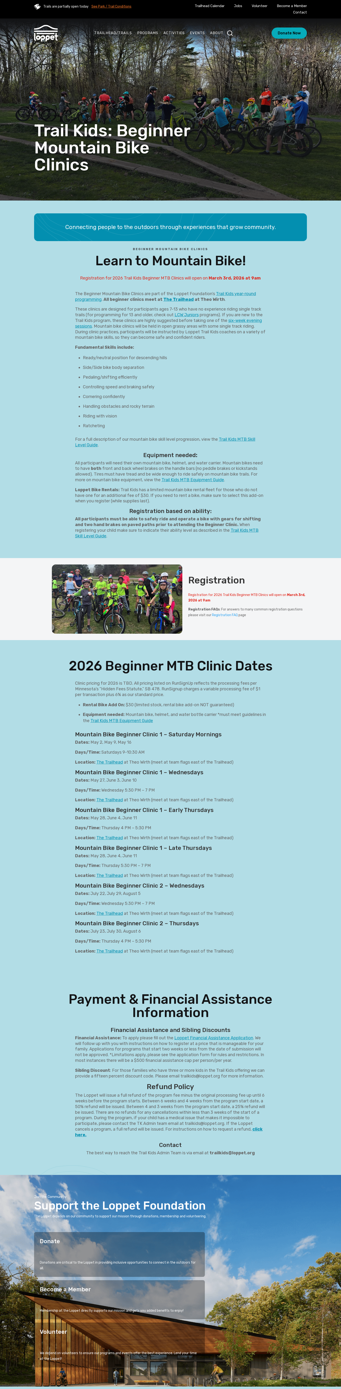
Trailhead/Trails (113, 33)
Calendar (172, 1359)
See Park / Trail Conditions (111, 7)
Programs (147, 33)
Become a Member (292, 6)
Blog (190, 1359)
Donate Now (289, 33)
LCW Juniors (187, 314)
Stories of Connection (168, 1352)
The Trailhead (178, 299)
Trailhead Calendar (209, 6)
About (216, 33)
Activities (174, 33)
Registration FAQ (225, 615)
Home (112, 1352)
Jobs (238, 6)
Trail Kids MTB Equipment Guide (193, 479)
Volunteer (259, 6)
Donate (50, 1241)
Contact (300, 12)
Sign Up (294, 1323)
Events (197, 33)
